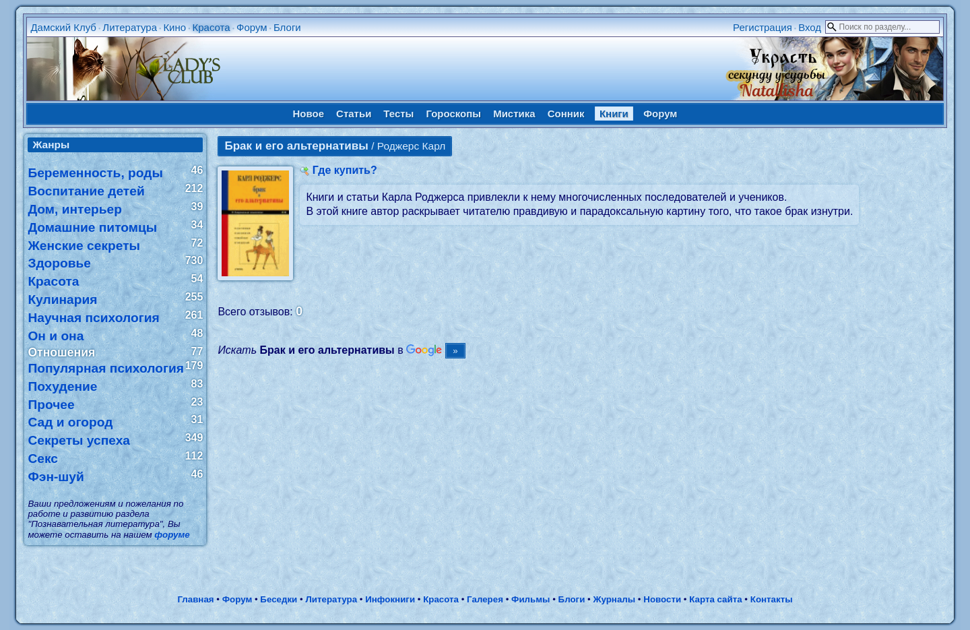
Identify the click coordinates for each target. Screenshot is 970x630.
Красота (211, 27)
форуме (171, 535)
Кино (174, 27)
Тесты (398, 113)
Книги (614, 113)
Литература (129, 27)
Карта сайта (715, 599)
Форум (251, 27)
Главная (195, 599)
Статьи (353, 113)
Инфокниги (390, 599)
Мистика (514, 113)
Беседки (278, 599)
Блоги (287, 27)
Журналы (614, 599)
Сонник (566, 113)
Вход (809, 27)
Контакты (771, 599)
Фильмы (530, 599)
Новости (662, 599)
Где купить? (345, 170)
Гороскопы (453, 113)
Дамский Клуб (63, 27)
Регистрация (762, 27)
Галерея (485, 599)
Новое (309, 113)
